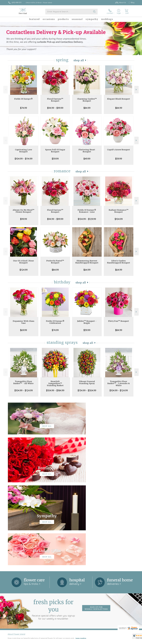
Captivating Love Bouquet (23, 150)
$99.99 (23, 218)
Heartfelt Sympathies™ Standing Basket (55, 383)
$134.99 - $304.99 (87, 390)
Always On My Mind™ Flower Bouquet (23, 211)
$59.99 (55, 158)
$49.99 (86, 158)
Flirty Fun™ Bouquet (118, 321)
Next (136, 89)
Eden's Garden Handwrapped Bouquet (118, 262)
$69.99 (23, 330)
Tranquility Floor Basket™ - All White (23, 382)
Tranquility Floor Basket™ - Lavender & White (118, 383)
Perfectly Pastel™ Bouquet (55, 262)
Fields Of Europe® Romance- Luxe (87, 211)
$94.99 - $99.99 (55, 107)
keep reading (81, 555)
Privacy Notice (102, 637)
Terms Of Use (90, 637)
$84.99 (86, 107)
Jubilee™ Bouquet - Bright (87, 322)
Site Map (129, 637)
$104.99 (119, 218)
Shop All (78, 60)
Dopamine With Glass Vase (23, 322)
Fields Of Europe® (23, 99)
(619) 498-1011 (16, 3)
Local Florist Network (116, 637)
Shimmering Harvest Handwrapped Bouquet (86, 262)
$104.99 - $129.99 (87, 218)
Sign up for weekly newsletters (96, 525)
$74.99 (23, 107)
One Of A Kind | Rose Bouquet (23, 262)
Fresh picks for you (53, 526)
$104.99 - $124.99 (23, 390)
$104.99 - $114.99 (23, 158)
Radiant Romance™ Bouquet (118, 211)
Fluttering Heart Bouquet (87, 150)
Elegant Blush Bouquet (118, 99)
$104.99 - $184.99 (55, 390)
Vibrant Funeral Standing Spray (87, 382)
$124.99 (24, 269)
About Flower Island (16, 551)
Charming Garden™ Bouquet (87, 100)
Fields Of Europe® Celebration (55, 322)
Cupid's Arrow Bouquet (118, 149)
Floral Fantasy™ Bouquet (55, 100)
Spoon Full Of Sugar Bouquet (55, 150)
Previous (5, 89)
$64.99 (86, 269)
